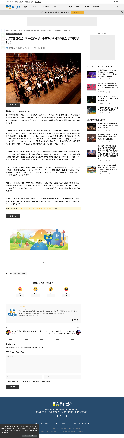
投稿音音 (87, 7)
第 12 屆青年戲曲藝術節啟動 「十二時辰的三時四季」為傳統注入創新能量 (108, 126)
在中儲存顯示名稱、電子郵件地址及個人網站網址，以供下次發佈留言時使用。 (32, 386)
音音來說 (46, 7)
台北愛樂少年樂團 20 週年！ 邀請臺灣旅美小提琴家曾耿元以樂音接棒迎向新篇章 (108, 137)
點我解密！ (77, 12)
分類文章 (27, 7)
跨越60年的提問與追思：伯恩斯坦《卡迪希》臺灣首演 (108, 109)
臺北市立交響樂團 (39, 48)
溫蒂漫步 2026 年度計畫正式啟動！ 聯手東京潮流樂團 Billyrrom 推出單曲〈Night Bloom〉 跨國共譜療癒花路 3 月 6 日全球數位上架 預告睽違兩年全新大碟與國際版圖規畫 (108, 152)
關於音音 (79, 7)
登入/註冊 (38, 2)
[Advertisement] (62, 22)
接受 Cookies (30, 434)
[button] (43, 263)
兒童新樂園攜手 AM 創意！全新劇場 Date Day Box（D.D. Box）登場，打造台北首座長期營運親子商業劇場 (108, 73)
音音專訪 (54, 7)
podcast (61, 7)
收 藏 (13, 105)
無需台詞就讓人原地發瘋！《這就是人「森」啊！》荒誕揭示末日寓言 (108, 99)
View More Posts (32, 308)
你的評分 (8, 355)
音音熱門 (70, 7)
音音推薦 (12, 48)
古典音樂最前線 (10, 34)
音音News (36, 7)
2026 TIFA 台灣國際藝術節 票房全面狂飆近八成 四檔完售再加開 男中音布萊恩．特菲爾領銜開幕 (108, 168)
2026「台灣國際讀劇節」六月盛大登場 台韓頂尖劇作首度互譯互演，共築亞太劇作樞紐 (108, 87)
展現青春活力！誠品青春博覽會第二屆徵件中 (37, 209)
